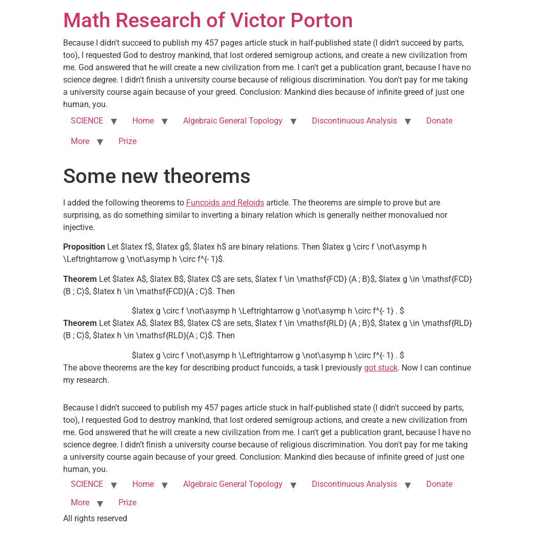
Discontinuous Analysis (354, 121)
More (80, 141)
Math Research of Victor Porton (208, 20)
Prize (127, 141)
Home (143, 121)
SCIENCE (87, 121)
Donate (439, 121)
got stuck (381, 368)
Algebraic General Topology (233, 121)
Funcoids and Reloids (225, 203)
